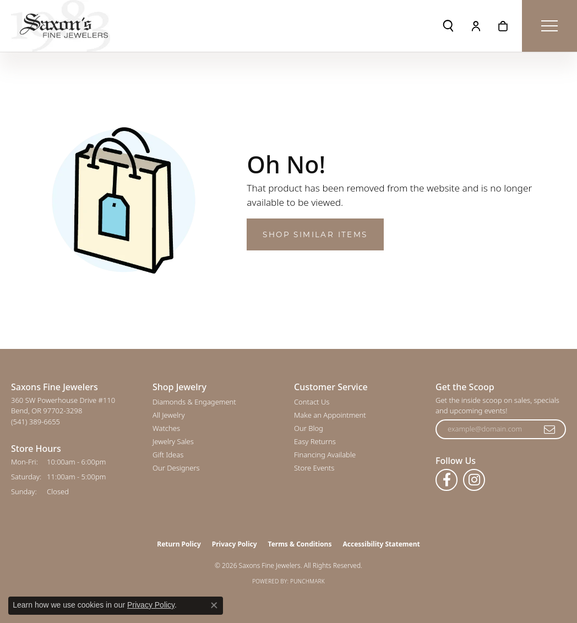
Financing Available (325, 455)
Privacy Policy (234, 544)
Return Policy (179, 544)
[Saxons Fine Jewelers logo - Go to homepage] (61, 26)
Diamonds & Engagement (194, 402)
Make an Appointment (330, 415)
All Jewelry (168, 415)
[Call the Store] (35, 422)
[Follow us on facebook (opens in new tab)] (447, 480)
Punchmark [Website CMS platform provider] (307, 581)
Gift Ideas (168, 455)
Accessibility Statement (381, 544)
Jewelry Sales (173, 441)
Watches (166, 428)
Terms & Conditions (300, 544)
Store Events (314, 468)
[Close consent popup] (214, 605)
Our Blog (308, 428)
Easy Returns (315, 441)
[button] (448, 26)
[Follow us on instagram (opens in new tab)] (474, 480)
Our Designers (176, 468)
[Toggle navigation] (549, 26)
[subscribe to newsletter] (550, 429)
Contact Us (311, 402)
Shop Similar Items (315, 234)
